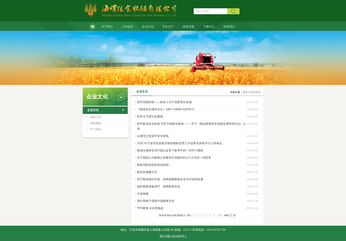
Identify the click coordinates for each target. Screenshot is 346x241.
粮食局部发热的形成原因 (153, 164)
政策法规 (188, 26)
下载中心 (209, 26)
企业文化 (148, 26)
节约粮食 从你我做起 (150, 208)
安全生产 (168, 26)
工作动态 (127, 26)
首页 (245, 92)
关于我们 (107, 26)
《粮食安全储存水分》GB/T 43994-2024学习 (165, 109)
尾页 (220, 215)
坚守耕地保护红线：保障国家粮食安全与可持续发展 (170, 179)
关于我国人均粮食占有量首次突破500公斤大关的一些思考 (174, 157)
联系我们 (229, 26)
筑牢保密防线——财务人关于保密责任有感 (164, 102)
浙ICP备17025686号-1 (173, 236)
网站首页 (90, 26)
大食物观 (142, 193)
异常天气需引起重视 (150, 116)
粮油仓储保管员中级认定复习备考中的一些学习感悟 (170, 150)
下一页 (212, 215)
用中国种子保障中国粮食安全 (155, 200)
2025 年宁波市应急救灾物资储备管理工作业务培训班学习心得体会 (179, 143)
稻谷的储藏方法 (147, 172)
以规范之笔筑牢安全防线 (153, 136)
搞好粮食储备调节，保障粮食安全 (158, 186)
